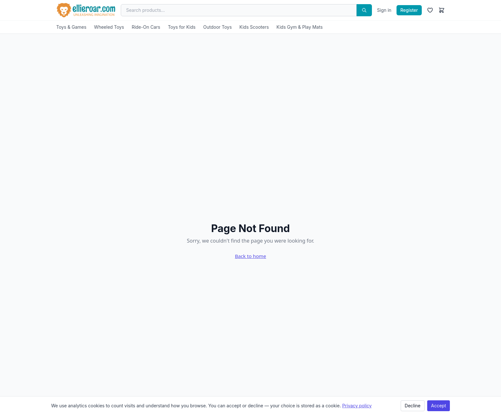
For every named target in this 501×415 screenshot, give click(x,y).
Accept (438, 405)
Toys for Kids (182, 27)
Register (409, 10)
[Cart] (441, 10)
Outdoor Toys (217, 27)
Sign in (384, 10)
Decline (412, 405)
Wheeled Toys (109, 27)
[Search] (364, 10)
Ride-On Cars (146, 27)
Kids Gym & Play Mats (299, 27)
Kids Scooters (254, 27)
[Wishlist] (430, 10)
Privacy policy (357, 405)
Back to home (250, 256)
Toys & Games (71, 27)
